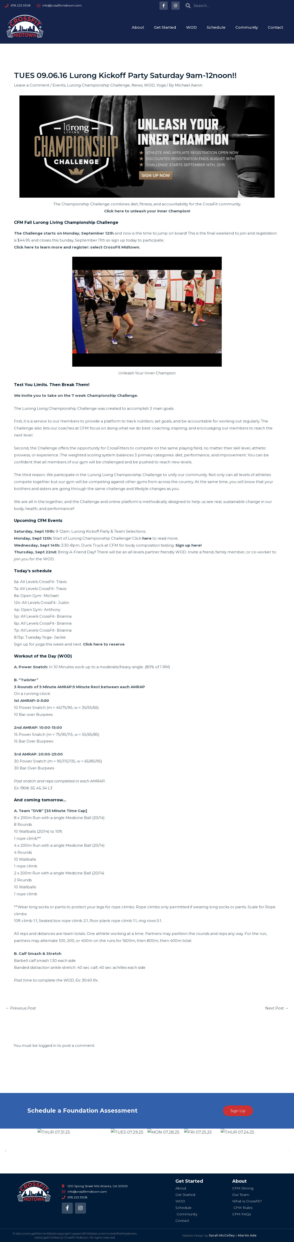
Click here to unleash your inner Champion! (147, 211)
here (146, 538)
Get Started (165, 27)
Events (59, 85)
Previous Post (20, 1008)
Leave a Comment (31, 85)
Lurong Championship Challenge (98, 85)
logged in (47, 1045)
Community (246, 27)
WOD (191, 27)
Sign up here (188, 545)
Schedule (216, 27)
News (137, 85)
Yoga (161, 85)
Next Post (277, 1008)
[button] (5, 1151)
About (138, 27)
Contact (275, 27)
